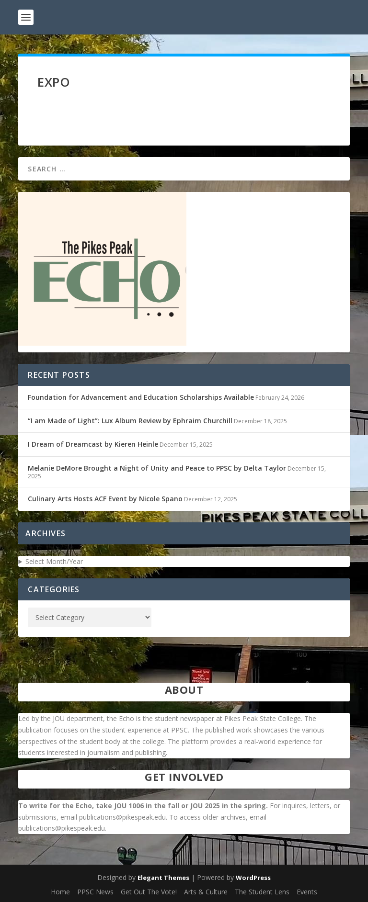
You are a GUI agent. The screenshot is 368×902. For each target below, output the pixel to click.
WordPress (253, 877)
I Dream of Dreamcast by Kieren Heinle (93, 444)
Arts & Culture (206, 891)
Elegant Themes (163, 877)
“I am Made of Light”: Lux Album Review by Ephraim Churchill (130, 420)
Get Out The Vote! (149, 891)
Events (307, 891)
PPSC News (95, 891)
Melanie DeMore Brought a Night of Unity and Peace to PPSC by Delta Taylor (157, 468)
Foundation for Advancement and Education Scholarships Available (141, 397)
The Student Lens (262, 891)
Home (60, 891)
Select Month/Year (54, 561)
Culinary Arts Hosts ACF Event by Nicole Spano (105, 498)
